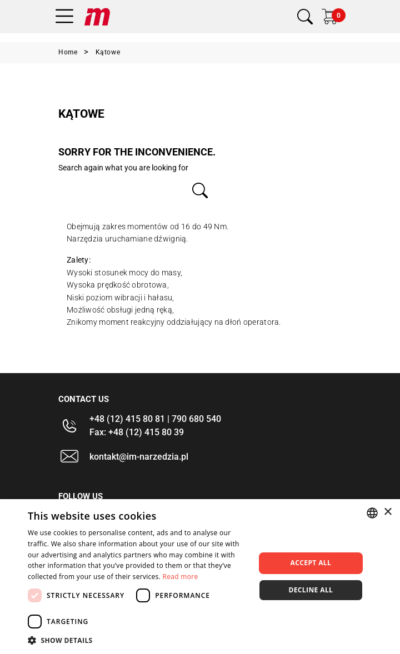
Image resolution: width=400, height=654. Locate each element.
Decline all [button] (310, 590)
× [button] (387, 512)
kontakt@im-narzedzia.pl (138, 456)
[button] (138, 640)
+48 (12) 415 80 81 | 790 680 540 (155, 419)
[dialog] (200, 576)
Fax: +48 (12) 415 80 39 (136, 432)
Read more (180, 576)
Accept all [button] (310, 562)
